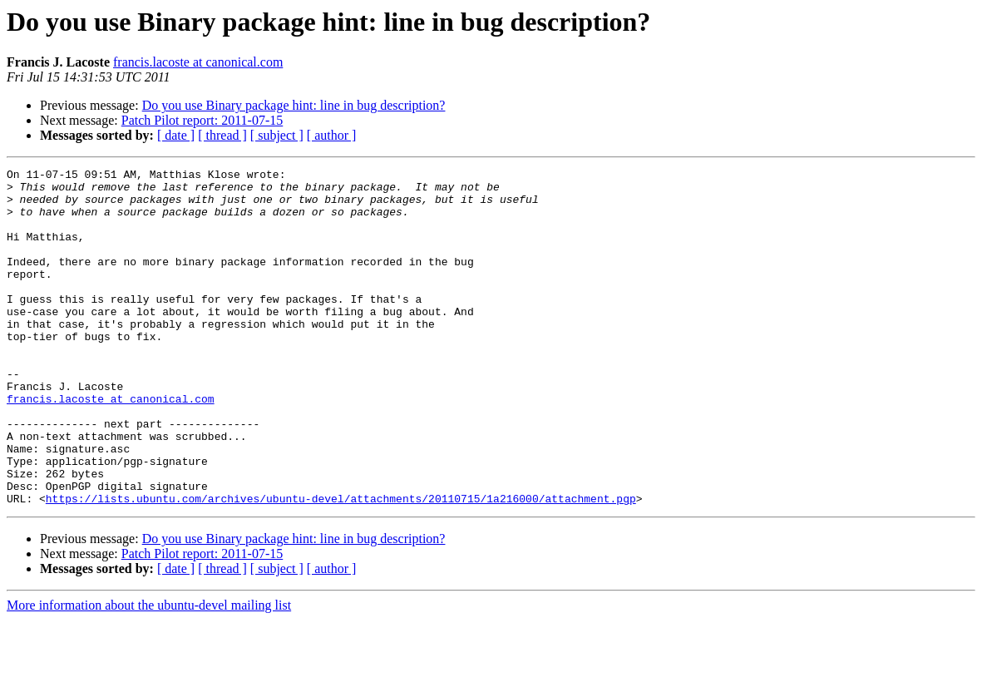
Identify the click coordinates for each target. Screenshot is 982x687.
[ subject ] (276, 135)
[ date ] (176, 135)
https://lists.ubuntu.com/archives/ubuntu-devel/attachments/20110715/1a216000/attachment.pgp (341, 565)
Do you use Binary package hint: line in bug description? (294, 105)
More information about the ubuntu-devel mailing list (149, 672)
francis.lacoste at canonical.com (198, 62)
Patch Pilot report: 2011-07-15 (202, 120)
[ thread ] (222, 135)
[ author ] (332, 135)
